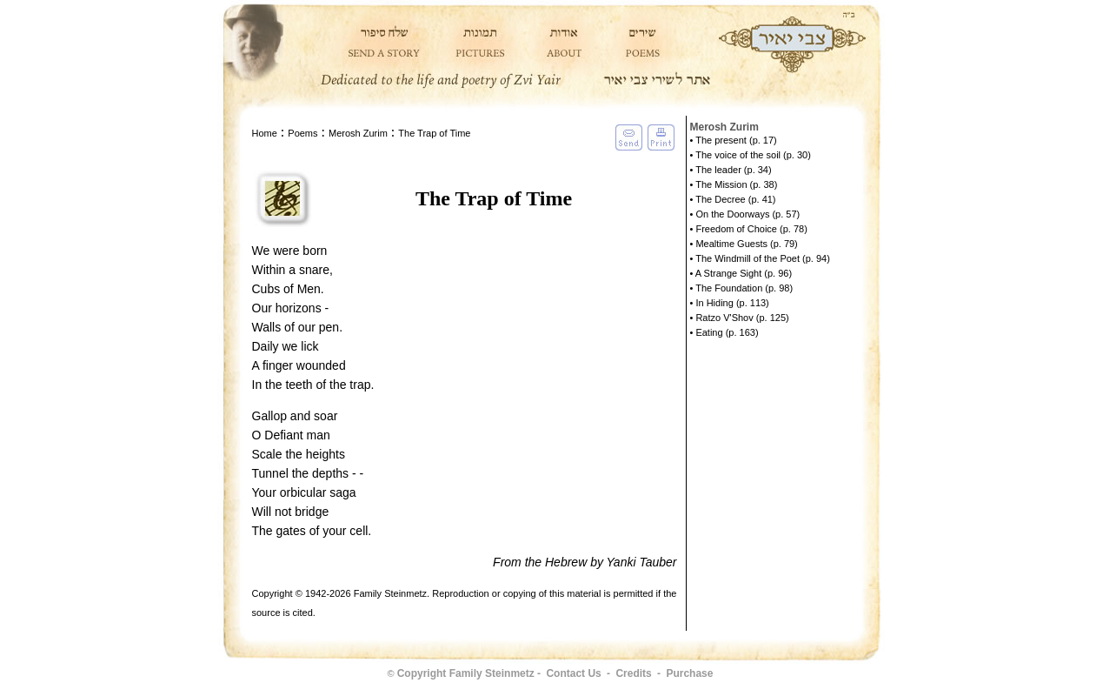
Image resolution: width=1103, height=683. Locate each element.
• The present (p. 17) (733, 140)
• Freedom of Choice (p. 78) (748, 229)
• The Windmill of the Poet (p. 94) (760, 258)
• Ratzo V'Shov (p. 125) (739, 317)
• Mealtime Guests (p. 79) (744, 243)
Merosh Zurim (358, 133)
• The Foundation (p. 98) (742, 288)
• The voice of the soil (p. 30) (750, 155)
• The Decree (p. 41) (733, 199)
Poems (302, 133)
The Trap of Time (434, 133)
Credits (633, 673)
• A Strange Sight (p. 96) (741, 273)
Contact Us (573, 673)
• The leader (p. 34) (731, 169)
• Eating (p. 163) (724, 332)
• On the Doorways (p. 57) (745, 214)
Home (264, 133)
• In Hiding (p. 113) (729, 303)
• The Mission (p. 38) (734, 184)
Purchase (689, 673)
